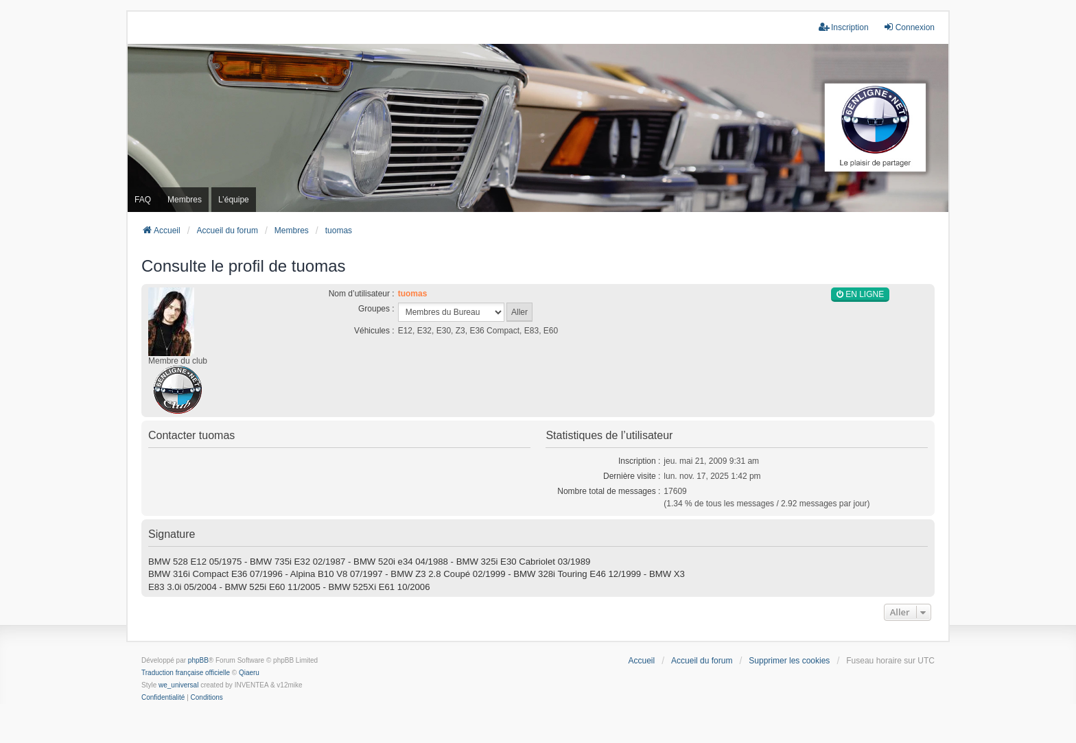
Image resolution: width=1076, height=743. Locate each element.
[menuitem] (163, 698)
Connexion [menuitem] (909, 27)
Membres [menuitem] (184, 199)
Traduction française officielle (185, 672)
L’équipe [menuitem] (233, 199)
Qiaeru (249, 672)
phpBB (198, 660)
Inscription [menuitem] (844, 27)
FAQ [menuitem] (142, 199)
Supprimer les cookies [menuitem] (789, 660)
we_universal (178, 685)
